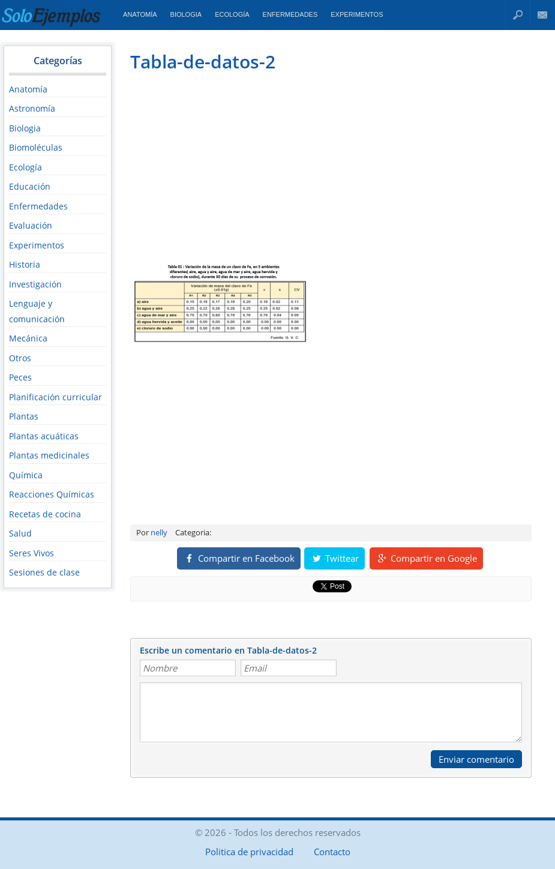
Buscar (517, 15)
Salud (20, 533)
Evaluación (30, 225)
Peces (20, 377)
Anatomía (140, 14)
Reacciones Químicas (51, 494)
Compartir (239, 558)
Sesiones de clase (44, 572)
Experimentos (357, 14)
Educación (29, 186)
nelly (159, 532)
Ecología (232, 14)
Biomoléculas (35, 147)
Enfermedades (290, 14)
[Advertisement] (231, 166)
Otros (20, 358)
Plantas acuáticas (44, 436)
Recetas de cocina (45, 514)
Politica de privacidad (249, 852)
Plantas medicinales (49, 455)
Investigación (35, 284)
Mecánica (28, 338)
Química (26, 475)
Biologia (186, 14)
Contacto (542, 15)
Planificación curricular (55, 397)
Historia (24, 264)
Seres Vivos (31, 553)
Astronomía (32, 108)
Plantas (23, 416)
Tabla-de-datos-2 (202, 61)
